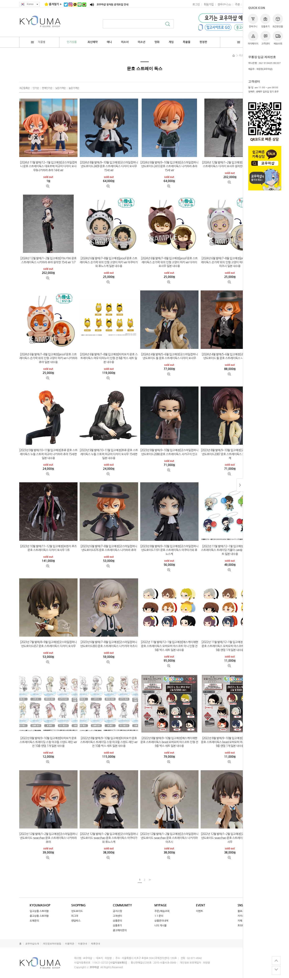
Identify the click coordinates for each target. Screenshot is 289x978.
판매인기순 (47, 88)
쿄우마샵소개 (32, 943)
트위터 (241, 925)
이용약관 (69, 943)
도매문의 (34, 921)
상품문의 (117, 921)
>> (149, 880)
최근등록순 (24, 88)
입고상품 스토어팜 (39, 911)
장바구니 (253, 21)
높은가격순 (74, 88)
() (224, 4)
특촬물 (186, 42)
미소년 (141, 42)
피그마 (74, 916)
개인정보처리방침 (52, 943)
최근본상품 (277, 21)
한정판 (203, 42)
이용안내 (82, 943)
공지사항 (117, 911)
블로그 (241, 911)
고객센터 (265, 38)
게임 (171, 42)
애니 (109, 42)
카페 (240, 921)
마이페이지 (253, 38)
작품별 (38, 42)
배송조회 (278, 38)
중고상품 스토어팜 (39, 916)
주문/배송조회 (161, 911)
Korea (29, 4)
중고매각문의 (120, 930)
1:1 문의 (158, 916)
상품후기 (265, 21)
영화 (156, 42)
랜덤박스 (75, 921)
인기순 (36, 88)
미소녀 (125, 42)
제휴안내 (95, 943)
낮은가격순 (60, 88)
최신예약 (93, 42)
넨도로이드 (77, 911)
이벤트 (199, 911)
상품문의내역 (161, 921)
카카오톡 (242, 916)
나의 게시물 (160, 925)
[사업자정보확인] (118, 963)
